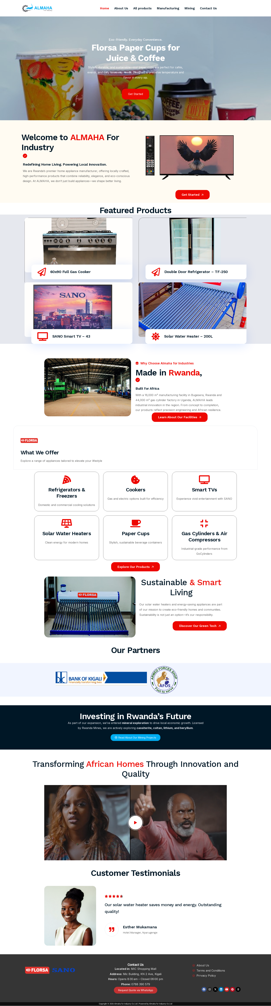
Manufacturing (168, 8)
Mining (189, 8)
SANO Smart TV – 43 (72, 336)
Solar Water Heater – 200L (189, 336)
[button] (132, 117)
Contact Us (208, 8)
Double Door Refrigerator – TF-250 (197, 272)
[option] (135, 916)
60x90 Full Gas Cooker (71, 272)
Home (104, 8)
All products (142, 8)
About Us (121, 8)
